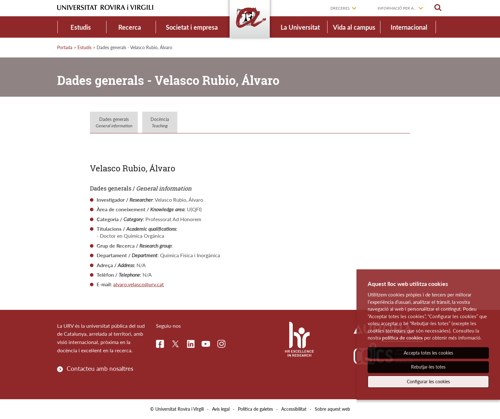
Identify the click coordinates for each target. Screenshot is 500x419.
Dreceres (340, 8)
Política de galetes (255, 409)
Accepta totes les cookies (428, 352)
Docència (160, 122)
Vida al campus (354, 27)
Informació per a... (397, 8)
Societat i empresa (192, 27)
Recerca (129, 27)
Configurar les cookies (428, 381)
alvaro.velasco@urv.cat (138, 284)
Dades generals (114, 122)
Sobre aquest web (332, 409)
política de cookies (402, 337)
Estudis (80, 27)
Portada (64, 47)
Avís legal (221, 409)
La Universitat (300, 27)
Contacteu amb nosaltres (100, 368)
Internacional (409, 27)
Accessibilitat (293, 409)
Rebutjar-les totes (428, 367)
